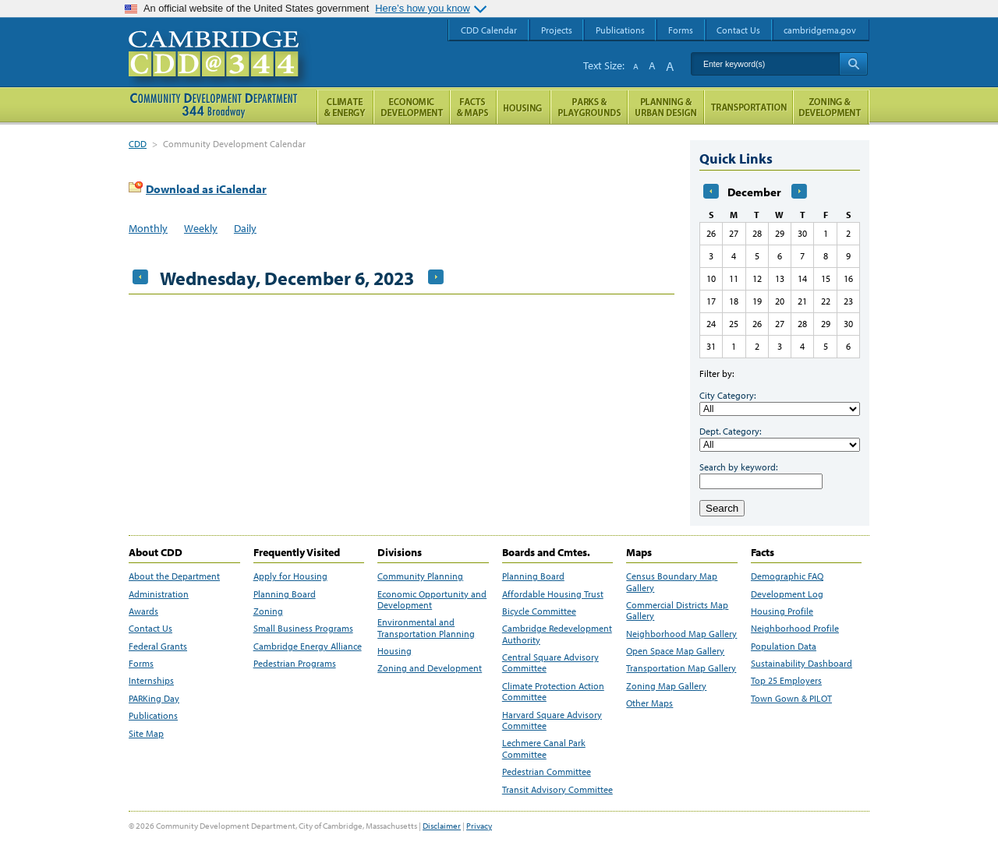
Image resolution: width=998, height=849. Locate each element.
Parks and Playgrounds (589, 107)
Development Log (787, 594)
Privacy (479, 825)
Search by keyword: (738, 467)
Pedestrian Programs (294, 663)
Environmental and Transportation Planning (426, 628)
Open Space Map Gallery (675, 651)
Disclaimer (442, 825)
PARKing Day (154, 698)
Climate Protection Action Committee (553, 692)
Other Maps (649, 703)
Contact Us (150, 628)
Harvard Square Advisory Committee (552, 720)
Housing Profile (782, 611)
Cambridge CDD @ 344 (220, 69)
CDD (138, 144)
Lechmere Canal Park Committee (544, 748)
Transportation (748, 107)
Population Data (783, 646)
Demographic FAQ (787, 576)
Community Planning (420, 576)
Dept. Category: (730, 431)
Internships (151, 680)
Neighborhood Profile (795, 628)
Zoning (268, 611)
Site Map (146, 733)
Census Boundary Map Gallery (671, 582)
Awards (143, 611)
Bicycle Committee (539, 611)
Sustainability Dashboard (801, 663)
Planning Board (284, 594)
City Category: (727, 395)
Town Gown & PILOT (791, 698)
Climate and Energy (345, 107)
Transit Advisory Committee (557, 789)
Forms (141, 663)
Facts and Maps (473, 107)
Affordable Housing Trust (552, 594)
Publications (153, 715)
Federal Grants (158, 646)
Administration (159, 594)
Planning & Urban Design (666, 107)
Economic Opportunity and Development (432, 600)
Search (722, 508)
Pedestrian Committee (546, 771)
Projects (556, 30)
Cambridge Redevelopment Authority (557, 634)
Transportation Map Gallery (681, 668)
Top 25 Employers (786, 680)
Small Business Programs (303, 628)
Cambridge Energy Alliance (307, 646)
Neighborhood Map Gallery (681, 634)
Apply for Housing (290, 576)
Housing (394, 651)
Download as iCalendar (206, 188)
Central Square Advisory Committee (550, 663)
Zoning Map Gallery (666, 686)
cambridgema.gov (820, 30)
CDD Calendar (489, 30)
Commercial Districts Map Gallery (677, 611)
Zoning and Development (429, 668)
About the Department (174, 576)
